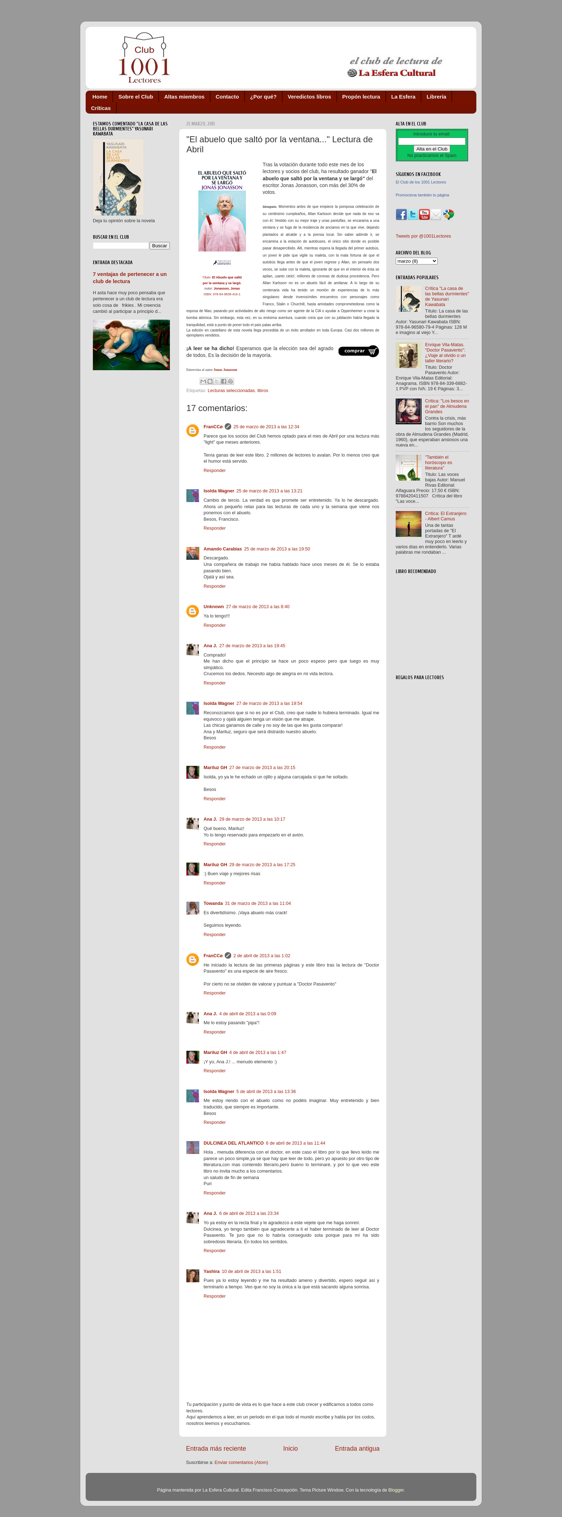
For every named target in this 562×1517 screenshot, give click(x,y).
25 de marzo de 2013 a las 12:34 (266, 426)
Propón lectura (361, 97)
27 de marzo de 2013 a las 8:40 (258, 606)
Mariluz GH (215, 767)
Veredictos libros (309, 97)
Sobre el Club (135, 97)
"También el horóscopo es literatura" (438, 463)
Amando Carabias (223, 549)
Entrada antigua (357, 1448)
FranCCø (213, 426)
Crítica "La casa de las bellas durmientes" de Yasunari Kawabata (447, 296)
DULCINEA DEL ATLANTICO (234, 1143)
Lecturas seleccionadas (231, 390)
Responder (215, 470)
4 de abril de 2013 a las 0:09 (247, 1013)
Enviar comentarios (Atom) (241, 1462)
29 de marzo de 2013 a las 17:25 (262, 864)
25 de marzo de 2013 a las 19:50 (277, 549)
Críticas (101, 108)
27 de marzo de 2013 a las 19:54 (270, 703)
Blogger (396, 1490)
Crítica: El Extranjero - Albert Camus (445, 516)
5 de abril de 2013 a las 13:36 (266, 1091)
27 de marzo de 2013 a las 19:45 (252, 645)
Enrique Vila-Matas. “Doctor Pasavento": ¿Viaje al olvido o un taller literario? (445, 352)
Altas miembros (184, 97)
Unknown (214, 606)
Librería (436, 97)
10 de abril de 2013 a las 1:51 (251, 1271)
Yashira (212, 1271)
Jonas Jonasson (225, 370)
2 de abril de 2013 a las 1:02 (261, 955)
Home (100, 97)
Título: (222, 277)
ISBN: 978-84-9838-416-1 (222, 294)
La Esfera (403, 97)
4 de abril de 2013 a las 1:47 (257, 1052)
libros (262, 390)
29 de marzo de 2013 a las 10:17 (252, 819)
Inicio (290, 1448)
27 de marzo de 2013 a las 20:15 (262, 767)
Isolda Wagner (219, 490)
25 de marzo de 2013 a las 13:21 (270, 490)
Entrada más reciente (216, 1448)
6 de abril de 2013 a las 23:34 (249, 1213)
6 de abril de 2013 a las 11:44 (295, 1143)
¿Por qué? (263, 97)
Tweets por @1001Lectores (423, 236)
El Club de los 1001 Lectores (421, 182)
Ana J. (210, 645)
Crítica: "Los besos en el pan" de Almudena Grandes (447, 406)
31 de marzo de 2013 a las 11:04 (258, 903)
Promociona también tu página (422, 195)
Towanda (213, 903)
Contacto (227, 97)
